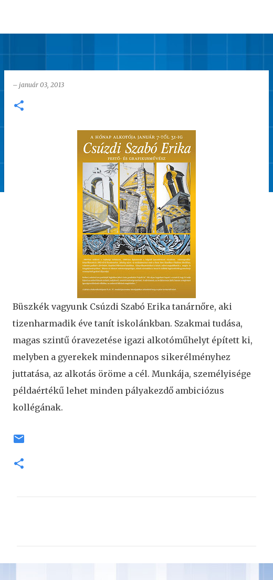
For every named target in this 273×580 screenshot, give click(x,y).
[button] (19, 106)
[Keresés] (258, 16)
